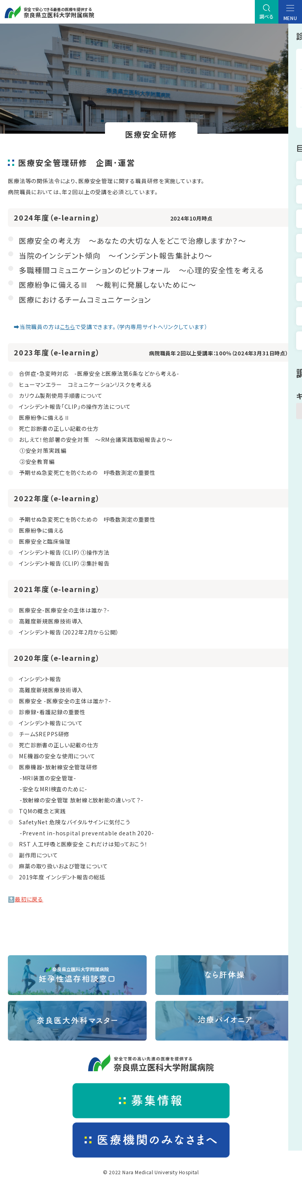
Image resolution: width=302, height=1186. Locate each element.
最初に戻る (29, 899)
